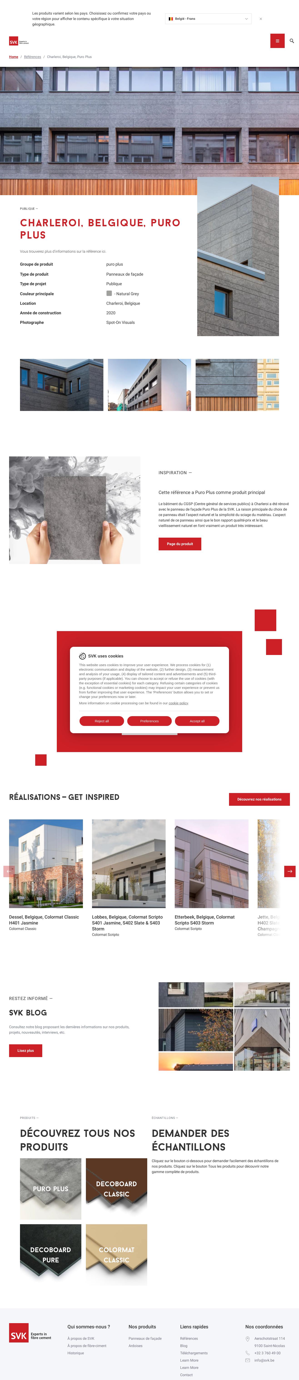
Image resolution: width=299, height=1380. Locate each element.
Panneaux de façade (145, 1338)
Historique (75, 1353)
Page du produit (180, 544)
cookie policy (178, 703)
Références (189, 1338)
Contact (186, 1375)
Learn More (189, 1360)
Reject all (102, 721)
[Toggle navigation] (277, 41)
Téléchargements (194, 1353)
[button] (290, 871)
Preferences (149, 721)
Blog (183, 1346)
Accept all (197, 721)
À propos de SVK (80, 1338)
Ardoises (135, 1346)
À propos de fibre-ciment (86, 1346)
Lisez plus (25, 1050)
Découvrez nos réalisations (259, 799)
